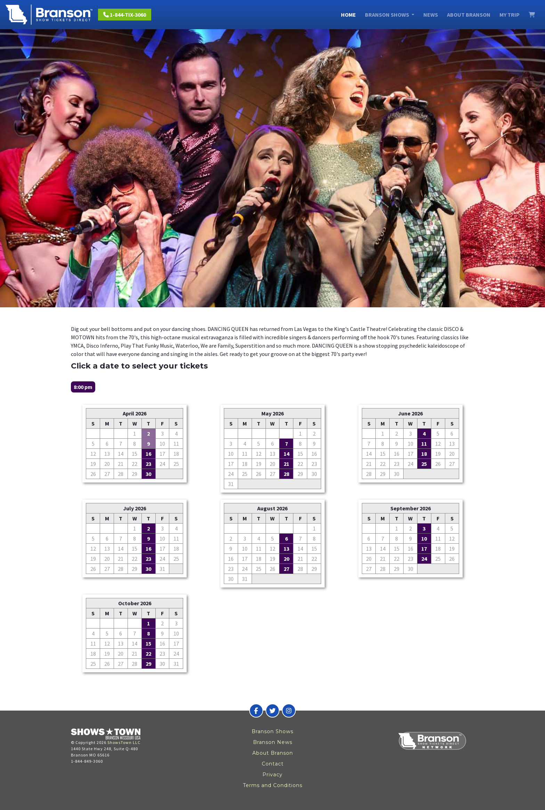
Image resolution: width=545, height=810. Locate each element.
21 (286, 463)
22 (148, 653)
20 (286, 558)
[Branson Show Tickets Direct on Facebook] (256, 711)
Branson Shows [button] (387, 14)
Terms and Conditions (272, 785)
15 (148, 643)
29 (148, 663)
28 (286, 473)
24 (424, 558)
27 (286, 568)
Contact (273, 764)
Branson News (272, 742)
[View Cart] (532, 15)
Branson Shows (272, 731)
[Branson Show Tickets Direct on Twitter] (272, 711)
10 (424, 538)
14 (286, 453)
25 (424, 463)
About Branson (468, 14)
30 (148, 473)
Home (348, 14)
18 (424, 453)
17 (424, 548)
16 (148, 453)
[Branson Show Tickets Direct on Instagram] (289, 711)
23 (148, 463)
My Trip (509, 14)
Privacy (272, 774)
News (430, 14)
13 (286, 548)
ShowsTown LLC (123, 742)
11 (424, 443)
